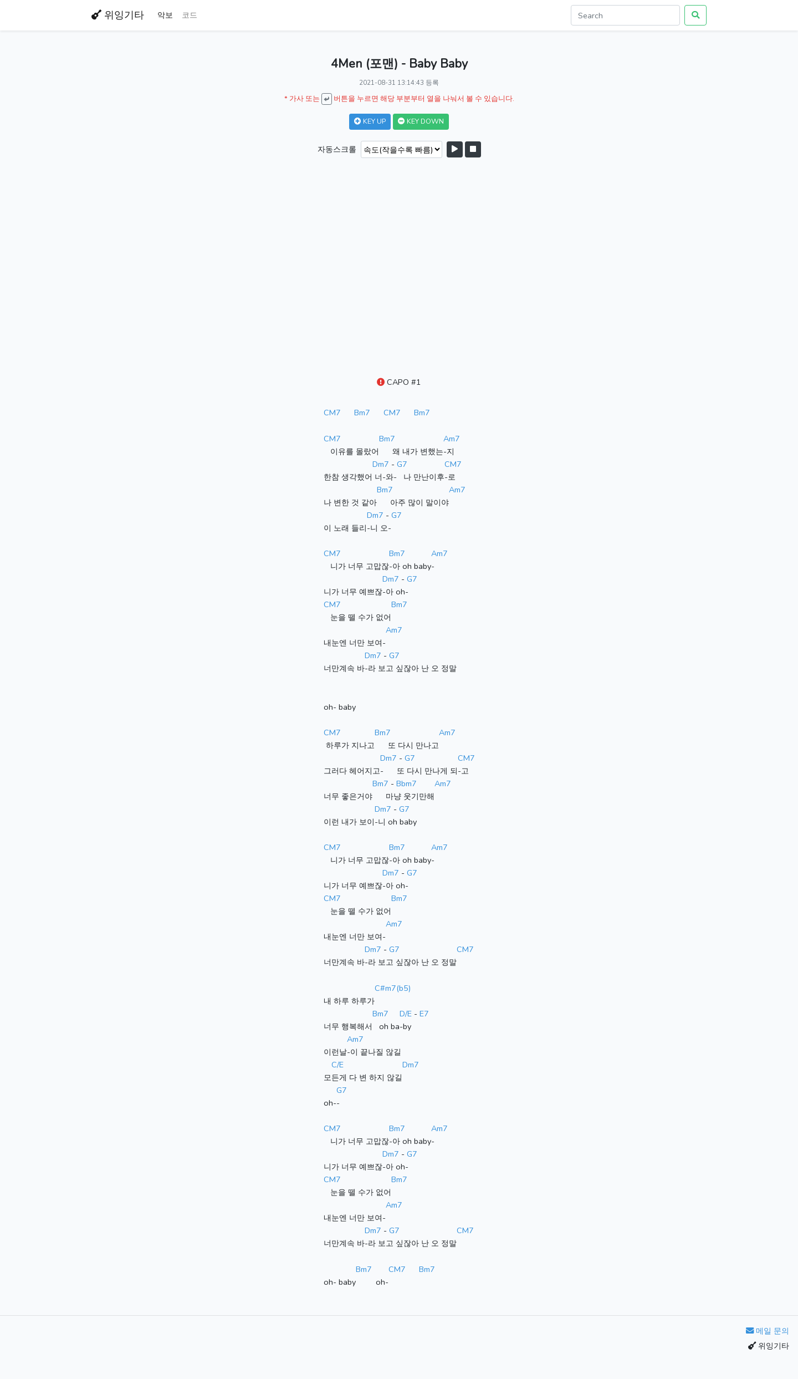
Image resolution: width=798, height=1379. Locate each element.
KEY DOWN (421, 121)
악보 (165, 15)
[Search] (625, 15)
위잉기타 (117, 15)
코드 (189, 15)
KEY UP (370, 121)
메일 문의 (767, 1330)
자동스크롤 (337, 149)
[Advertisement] (399, 268)
